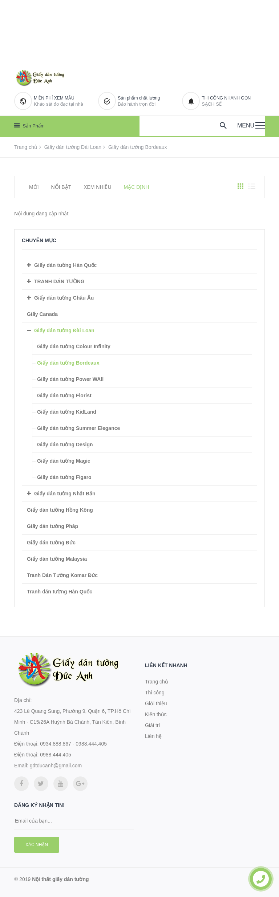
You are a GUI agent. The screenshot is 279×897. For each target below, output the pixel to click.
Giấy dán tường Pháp (52, 526)
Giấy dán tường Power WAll (70, 379)
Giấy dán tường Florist (64, 395)
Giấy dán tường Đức (51, 542)
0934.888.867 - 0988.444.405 (73, 744)
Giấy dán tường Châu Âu (64, 298)
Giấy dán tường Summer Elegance (78, 428)
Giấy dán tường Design (65, 444)
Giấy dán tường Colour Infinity (73, 346)
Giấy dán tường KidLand (66, 412)
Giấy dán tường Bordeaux (68, 363)
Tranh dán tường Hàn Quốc (59, 591)
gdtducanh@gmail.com (56, 765)
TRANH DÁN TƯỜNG (59, 281)
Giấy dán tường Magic (63, 461)
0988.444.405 (55, 755)
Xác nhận (36, 844)
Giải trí (152, 725)
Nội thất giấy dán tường (60, 879)
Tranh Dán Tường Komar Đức (62, 575)
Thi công (155, 692)
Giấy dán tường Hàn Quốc (65, 265)
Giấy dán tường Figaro (64, 477)
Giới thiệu (156, 703)
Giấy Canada (42, 314)
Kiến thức (156, 714)
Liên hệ (153, 736)
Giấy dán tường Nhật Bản (65, 493)
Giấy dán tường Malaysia (57, 559)
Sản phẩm (29, 125)
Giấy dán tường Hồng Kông (60, 510)
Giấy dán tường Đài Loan (73, 147)
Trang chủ (25, 147)
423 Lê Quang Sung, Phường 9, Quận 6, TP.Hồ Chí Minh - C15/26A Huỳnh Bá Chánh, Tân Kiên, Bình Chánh (72, 722)
